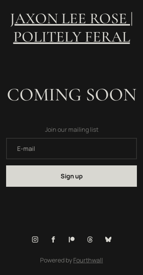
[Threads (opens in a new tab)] (90, 239)
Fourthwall (88, 260)
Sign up (72, 176)
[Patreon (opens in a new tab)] (72, 239)
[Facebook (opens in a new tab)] (53, 239)
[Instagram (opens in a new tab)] (35, 239)
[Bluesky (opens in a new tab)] (108, 239)
